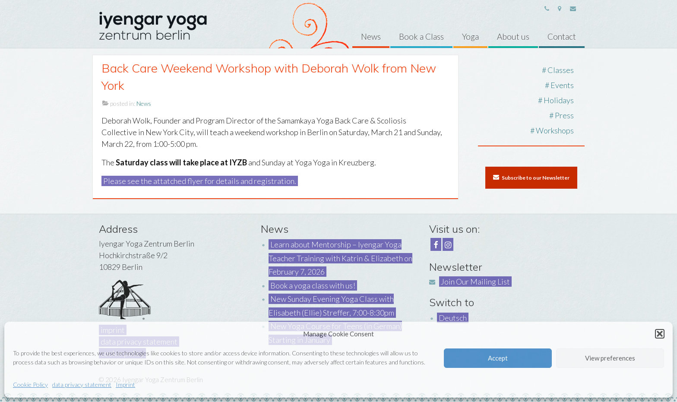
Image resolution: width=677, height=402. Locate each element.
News (143, 103)
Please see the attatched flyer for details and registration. (199, 181)
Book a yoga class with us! (312, 285)
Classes (560, 70)
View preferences (610, 358)
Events (562, 85)
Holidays (559, 100)
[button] (659, 333)
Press (564, 115)
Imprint (125, 384)
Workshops (555, 130)
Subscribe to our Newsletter (531, 177)
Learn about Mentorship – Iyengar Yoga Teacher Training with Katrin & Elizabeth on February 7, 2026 (340, 258)
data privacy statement (81, 384)
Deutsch (453, 318)
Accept (498, 358)
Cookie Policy (30, 384)
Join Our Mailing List (475, 281)
